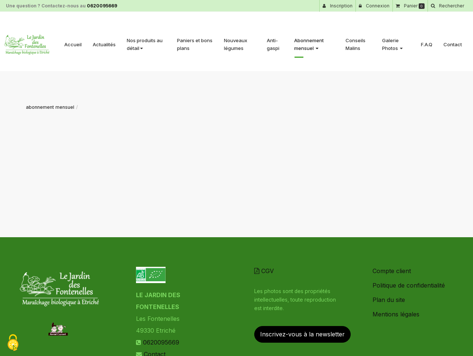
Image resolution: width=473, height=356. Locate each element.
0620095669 (102, 6)
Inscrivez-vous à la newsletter (302, 334)
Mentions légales (395, 314)
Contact (452, 41)
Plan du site (388, 299)
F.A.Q (426, 41)
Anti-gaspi (273, 41)
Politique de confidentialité (408, 285)
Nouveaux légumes (235, 41)
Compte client (391, 271)
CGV (264, 271)
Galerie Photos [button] (392, 41)
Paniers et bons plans (194, 41)
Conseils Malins (355, 41)
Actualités (104, 41)
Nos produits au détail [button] (145, 41)
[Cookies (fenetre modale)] (13, 343)
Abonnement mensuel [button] (309, 41)
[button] (447, 6)
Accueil (73, 41)
